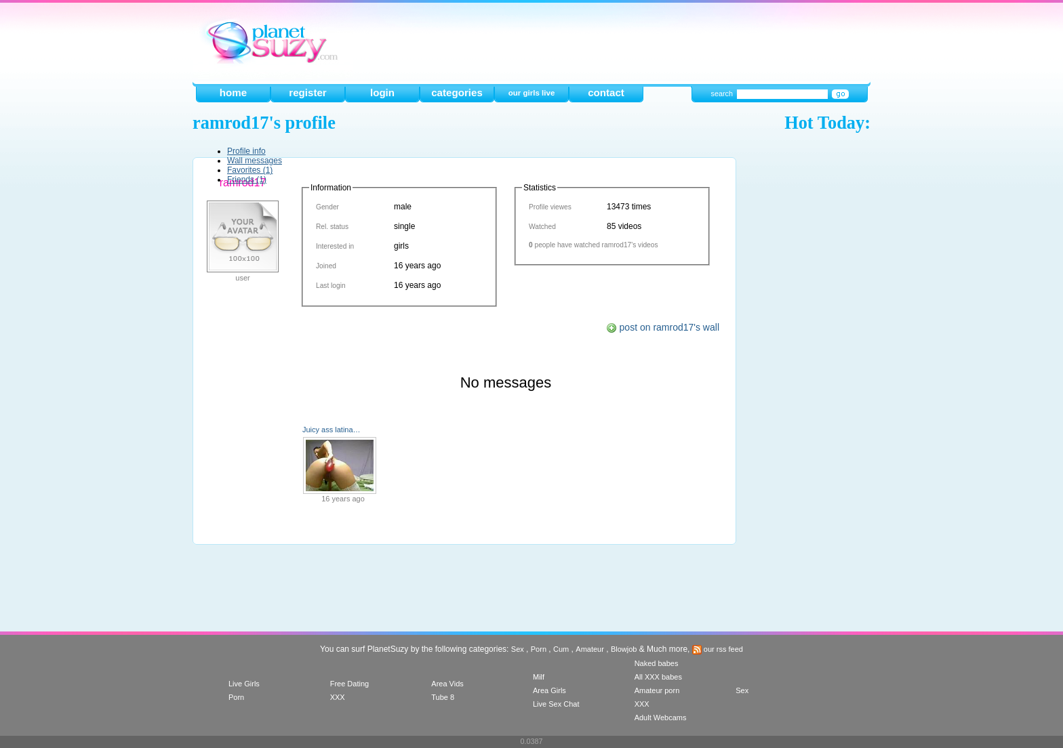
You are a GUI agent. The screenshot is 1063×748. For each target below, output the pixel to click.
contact (606, 92)
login (382, 92)
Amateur (590, 649)
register (307, 92)
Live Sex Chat (556, 704)
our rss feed (717, 649)
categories (457, 92)
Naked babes (657, 663)
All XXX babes (658, 677)
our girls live (531, 93)
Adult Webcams (661, 717)
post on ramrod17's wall (662, 327)
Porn (538, 649)
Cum (561, 649)
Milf (538, 677)
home (233, 92)
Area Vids (447, 684)
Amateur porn (657, 690)
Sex (517, 649)
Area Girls (549, 690)
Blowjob (624, 649)
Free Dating (349, 684)
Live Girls (244, 684)
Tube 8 (442, 697)
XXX (337, 697)
